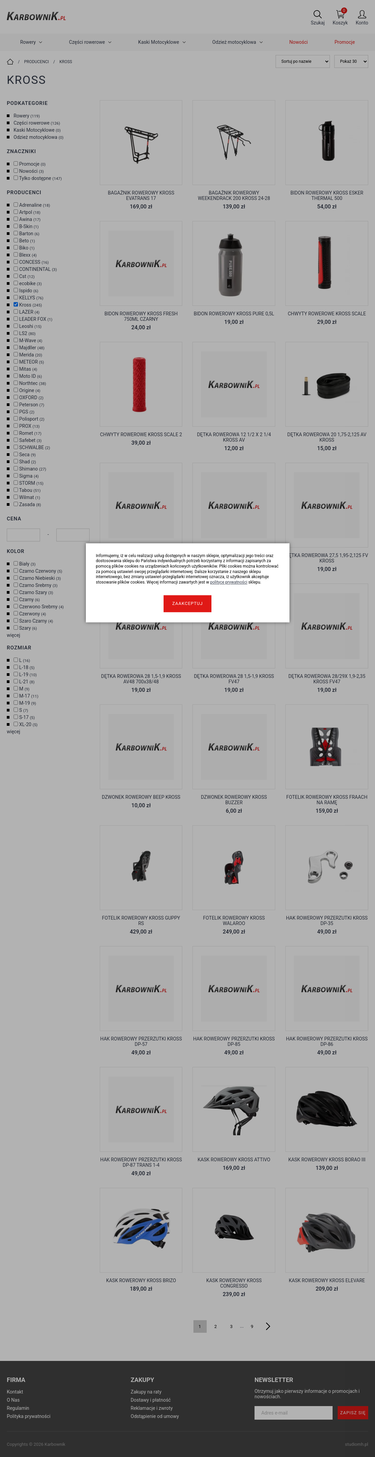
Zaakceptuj (187, 603)
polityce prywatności (228, 582)
